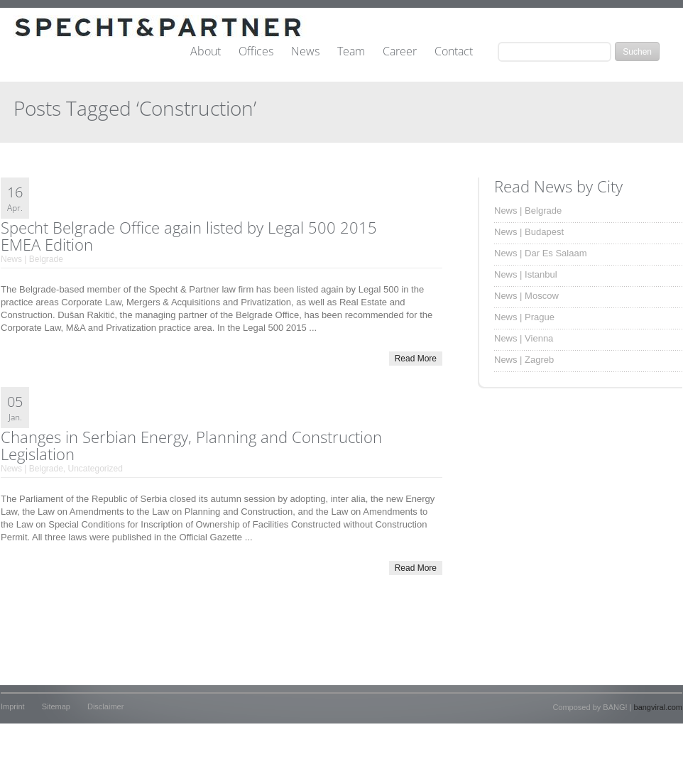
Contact (454, 52)
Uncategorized (95, 469)
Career (400, 52)
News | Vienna (523, 338)
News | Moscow (526, 295)
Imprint (13, 706)
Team (351, 52)
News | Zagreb (524, 359)
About (205, 52)
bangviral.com (658, 707)
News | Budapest (529, 231)
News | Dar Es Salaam (540, 253)
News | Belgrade (32, 259)
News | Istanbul (525, 274)
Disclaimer (105, 706)
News (305, 52)
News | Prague (524, 317)
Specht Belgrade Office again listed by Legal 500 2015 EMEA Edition (189, 236)
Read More (416, 359)
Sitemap (56, 706)
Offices (256, 52)
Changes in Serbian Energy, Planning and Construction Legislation (191, 445)
